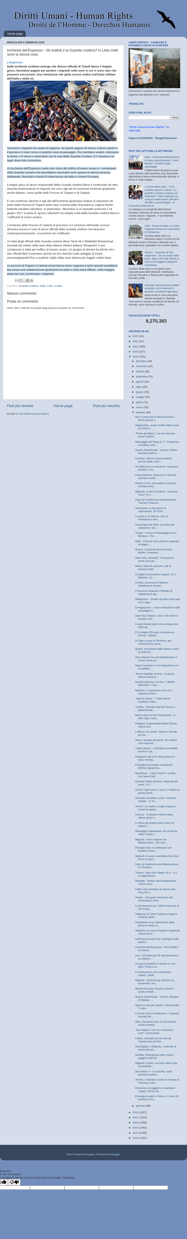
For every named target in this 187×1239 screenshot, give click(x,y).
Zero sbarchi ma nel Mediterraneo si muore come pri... (156, 659)
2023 (136, 336)
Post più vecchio (106, 406)
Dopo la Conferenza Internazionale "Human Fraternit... (155, 501)
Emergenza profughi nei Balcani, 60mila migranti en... (154, 766)
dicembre (141, 361)
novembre (142, 366)
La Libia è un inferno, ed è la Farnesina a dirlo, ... (151, 518)
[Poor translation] (14, 1182)
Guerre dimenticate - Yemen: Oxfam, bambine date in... (156, 452)
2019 (136, 356)
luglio (139, 386)
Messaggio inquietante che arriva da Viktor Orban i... (156, 833)
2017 (136, 1117)
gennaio (141, 1105)
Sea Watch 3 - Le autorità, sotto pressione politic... (153, 1073)
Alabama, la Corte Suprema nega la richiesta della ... (156, 915)
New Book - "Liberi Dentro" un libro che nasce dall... (155, 775)
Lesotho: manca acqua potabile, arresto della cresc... (153, 460)
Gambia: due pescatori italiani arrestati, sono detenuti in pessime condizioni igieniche (162, 288)
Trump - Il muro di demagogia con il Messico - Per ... (155, 534)
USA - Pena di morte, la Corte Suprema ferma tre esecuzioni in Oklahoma (162, 229)
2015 (136, 1127)
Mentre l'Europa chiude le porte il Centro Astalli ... (154, 990)
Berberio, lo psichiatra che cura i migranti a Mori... (154, 692)
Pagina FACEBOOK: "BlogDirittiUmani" (153, 138)
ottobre (140, 371)
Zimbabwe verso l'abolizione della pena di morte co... (154, 924)
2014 (136, 1132)
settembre (142, 376)
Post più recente (20, 406)
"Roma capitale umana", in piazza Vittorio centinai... (155, 675)
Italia (43, 285)
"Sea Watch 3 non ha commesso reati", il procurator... (154, 1031)
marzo (140, 407)
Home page (15, 33)
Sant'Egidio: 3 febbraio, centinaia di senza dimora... (155, 1048)
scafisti (58, 285)
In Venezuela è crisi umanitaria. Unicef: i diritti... (153, 974)
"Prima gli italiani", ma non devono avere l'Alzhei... (155, 435)
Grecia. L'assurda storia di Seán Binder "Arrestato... (154, 551)
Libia (50, 285)
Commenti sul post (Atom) (34, 413)
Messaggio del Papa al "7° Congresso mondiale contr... (157, 443)
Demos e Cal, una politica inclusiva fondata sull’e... (155, 485)
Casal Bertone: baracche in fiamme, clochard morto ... (156, 476)
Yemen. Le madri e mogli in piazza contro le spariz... (155, 808)
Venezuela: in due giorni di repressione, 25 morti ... (150, 510)
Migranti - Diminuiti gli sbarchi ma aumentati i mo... (154, 982)
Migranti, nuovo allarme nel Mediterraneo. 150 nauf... (151, 841)
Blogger (115, 1154)
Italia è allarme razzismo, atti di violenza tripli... (153, 568)
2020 (136, 351)
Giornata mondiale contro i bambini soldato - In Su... (155, 799)
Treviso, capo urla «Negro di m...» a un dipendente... (156, 874)
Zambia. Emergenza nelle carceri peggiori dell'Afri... (154, 1056)
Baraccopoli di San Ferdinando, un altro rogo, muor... (155, 717)
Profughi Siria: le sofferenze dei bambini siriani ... (153, 849)
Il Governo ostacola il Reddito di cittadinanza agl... (153, 592)
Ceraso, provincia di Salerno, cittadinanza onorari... (152, 584)
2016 (136, 1122)
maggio (140, 397)
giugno (140, 391)
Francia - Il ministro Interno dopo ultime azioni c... (154, 816)
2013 (136, 1137)
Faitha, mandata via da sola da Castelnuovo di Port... (153, 1040)
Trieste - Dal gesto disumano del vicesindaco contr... (154, 899)
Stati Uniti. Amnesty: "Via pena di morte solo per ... (154, 559)
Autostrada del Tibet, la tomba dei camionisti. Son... (154, 526)
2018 (136, 1112)
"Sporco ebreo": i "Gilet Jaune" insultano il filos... (153, 700)
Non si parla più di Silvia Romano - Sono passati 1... (155, 418)
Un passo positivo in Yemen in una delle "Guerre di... (155, 965)
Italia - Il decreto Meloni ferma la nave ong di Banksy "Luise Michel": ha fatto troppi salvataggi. (162, 162)
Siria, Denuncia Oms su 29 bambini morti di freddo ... (155, 1023)
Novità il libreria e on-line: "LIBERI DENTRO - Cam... (155, 684)
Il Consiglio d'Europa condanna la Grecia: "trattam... (154, 634)
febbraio (141, 412)
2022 (136, 341)
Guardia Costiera (29, 285)
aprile (139, 402)
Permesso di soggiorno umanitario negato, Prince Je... (155, 1090)
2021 (136, 346)
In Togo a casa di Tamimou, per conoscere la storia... (153, 642)
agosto (140, 381)
